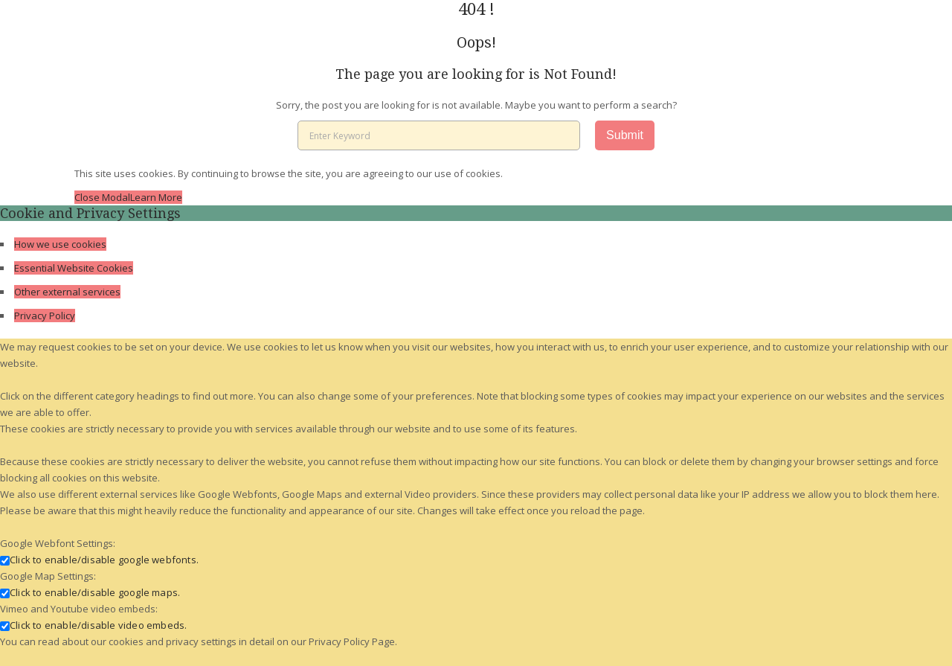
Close (88, 197)
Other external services (67, 291)
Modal (116, 197)
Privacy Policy (44, 315)
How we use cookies (60, 244)
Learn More (156, 197)
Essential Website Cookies (73, 268)
